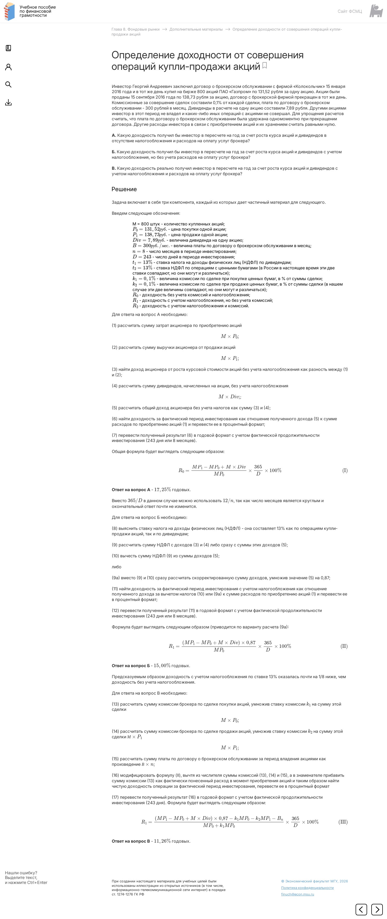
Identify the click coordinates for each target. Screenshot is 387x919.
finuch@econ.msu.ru (297, 894)
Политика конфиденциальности (307, 888)
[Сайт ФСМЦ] (360, 11)
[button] (8, 48)
